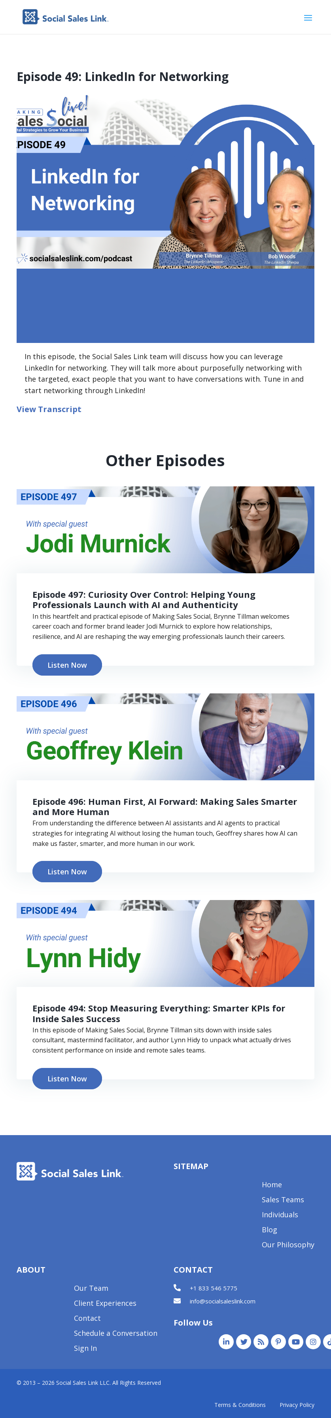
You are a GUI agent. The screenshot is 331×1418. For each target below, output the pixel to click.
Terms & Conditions (240, 1405)
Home (272, 1185)
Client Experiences (105, 1304)
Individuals (280, 1215)
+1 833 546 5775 (213, 1288)
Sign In (85, 1349)
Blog (269, 1230)
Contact (87, 1319)
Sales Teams (283, 1200)
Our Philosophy (288, 1245)
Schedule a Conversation (115, 1334)
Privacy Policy (297, 1405)
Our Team (91, 1289)
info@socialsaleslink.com (222, 1301)
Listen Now (67, 665)
